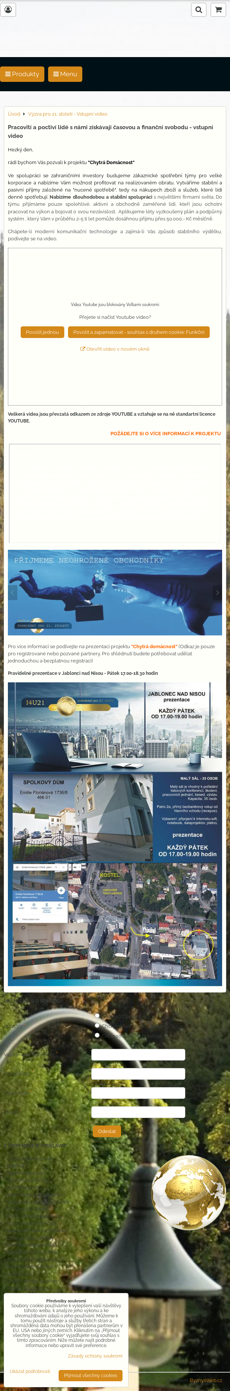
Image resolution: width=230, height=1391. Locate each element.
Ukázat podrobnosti (30, 1371)
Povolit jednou (42, 332)
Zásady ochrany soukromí (95, 1356)
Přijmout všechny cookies (90, 1375)
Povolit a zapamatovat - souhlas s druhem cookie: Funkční (138, 332)
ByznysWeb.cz (206, 1380)
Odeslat (107, 1131)
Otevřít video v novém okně (115, 349)
